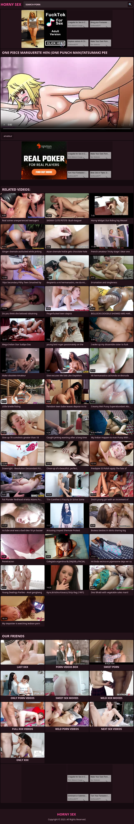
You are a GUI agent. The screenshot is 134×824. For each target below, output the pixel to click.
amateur (8, 136)
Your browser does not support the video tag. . (67, 94)
